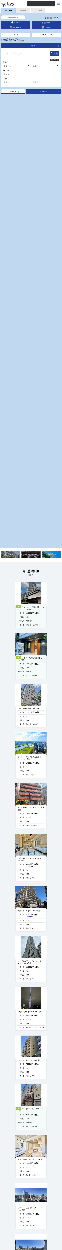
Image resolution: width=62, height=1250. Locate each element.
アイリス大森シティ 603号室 (29, 1062)
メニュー (58, 3)
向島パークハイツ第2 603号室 (29, 1013)
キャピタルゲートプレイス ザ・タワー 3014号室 (30, 964)
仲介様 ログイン (34, 3)
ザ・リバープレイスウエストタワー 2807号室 (29, 760)
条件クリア (54, 60)
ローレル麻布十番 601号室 (28, 710)
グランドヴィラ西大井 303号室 (29, 1161)
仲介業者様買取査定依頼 (48, 3)
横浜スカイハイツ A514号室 (28, 912)
